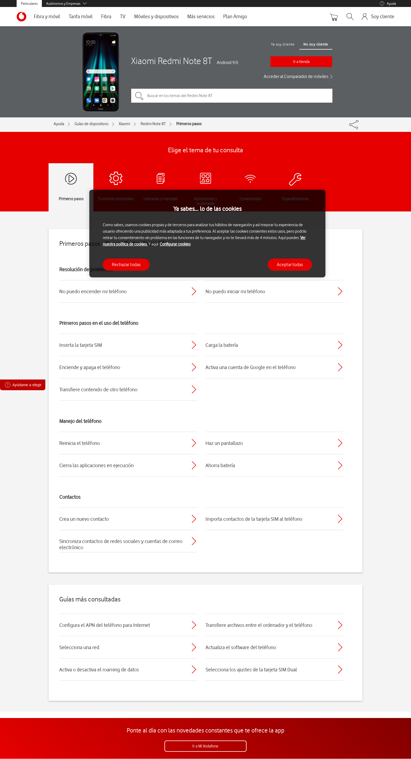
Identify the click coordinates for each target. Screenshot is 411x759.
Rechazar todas (126, 264)
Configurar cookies (175, 244)
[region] (207, 233)
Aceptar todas (290, 264)
